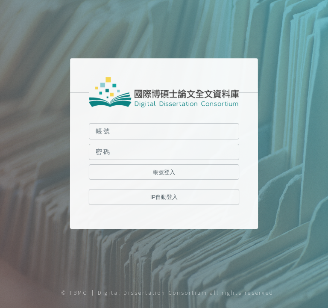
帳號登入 (164, 172)
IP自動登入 (164, 197)
